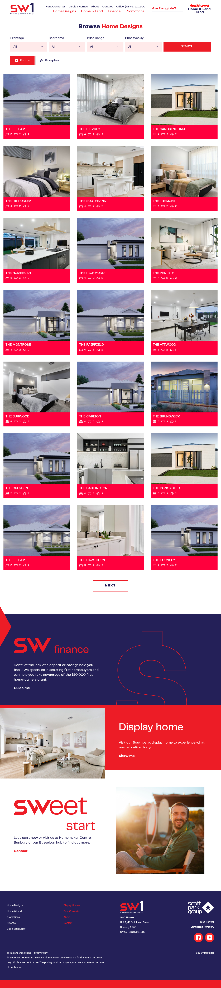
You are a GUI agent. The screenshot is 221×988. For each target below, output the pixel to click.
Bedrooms (55, 38)
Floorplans (51, 60)
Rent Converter (55, 7)
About (95, 7)
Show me (127, 764)
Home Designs (64, 11)
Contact (107, 7)
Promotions (135, 11)
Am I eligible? (164, 8)
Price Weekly (133, 38)
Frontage (17, 38)
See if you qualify (16, 937)
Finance (114, 11)
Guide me (22, 696)
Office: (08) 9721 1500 (130, 7)
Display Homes (78, 7)
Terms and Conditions (19, 961)
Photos (22, 60)
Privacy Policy (40, 961)
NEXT (110, 593)
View (37, 107)
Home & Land (92, 11)
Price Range (94, 38)
